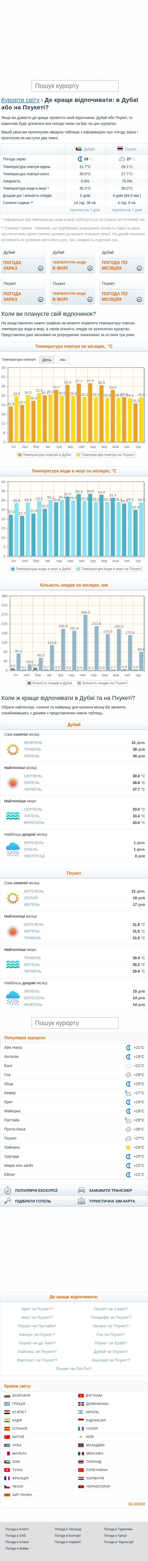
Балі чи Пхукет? (37, 1317)
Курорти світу (20, 100)
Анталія (11, 1056)
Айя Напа (13, 1047)
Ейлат (9, 1174)
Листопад (34, 856)
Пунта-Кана (15, 1129)
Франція (20, 1478)
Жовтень (33, 742)
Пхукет (127, 149)
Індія (17, 1420)
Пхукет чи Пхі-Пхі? (74, 1368)
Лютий (31, 898)
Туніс (17, 1470)
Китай (18, 1437)
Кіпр (90, 1437)
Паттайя (11, 1120)
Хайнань (12, 1147)
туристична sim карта (112, 1201)
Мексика (94, 1453)
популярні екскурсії (36, 1190)
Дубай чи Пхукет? (111, 1351)
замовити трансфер (110, 1190)
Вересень (34, 823)
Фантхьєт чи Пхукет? (37, 1360)
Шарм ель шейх (18, 1165)
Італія (92, 1429)
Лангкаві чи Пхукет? (110, 1360)
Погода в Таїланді (68, 1529)
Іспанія (19, 1429)
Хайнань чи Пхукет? (37, 1351)
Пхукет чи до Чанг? (37, 1343)
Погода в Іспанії (17, 1542)
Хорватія (95, 1478)
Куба (17, 1445)
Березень (34, 843)
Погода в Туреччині (118, 1529)
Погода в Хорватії (68, 1542)
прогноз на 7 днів (85, 210)
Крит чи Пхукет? (37, 1309)
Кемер (10, 1093)
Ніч (63, 359)
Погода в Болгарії (68, 1536)
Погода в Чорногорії (119, 1542)
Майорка (12, 1111)
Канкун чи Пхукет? (37, 1334)
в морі (69, 265)
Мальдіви (95, 1445)
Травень (32, 749)
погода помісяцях (114, 265)
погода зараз (12, 265)
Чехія (17, 1486)
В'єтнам (94, 1395)
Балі (8, 1066)
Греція (18, 1404)
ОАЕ (16, 1462)
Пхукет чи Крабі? (110, 1343)
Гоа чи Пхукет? (111, 1334)
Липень (31, 756)
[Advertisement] (74, 40)
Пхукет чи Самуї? (111, 1309)
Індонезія (96, 1420)
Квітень (32, 904)
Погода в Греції (115, 1536)
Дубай (85, 149)
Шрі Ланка (22, 1495)
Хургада (11, 1156)
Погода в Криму (17, 1548)
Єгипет (19, 1412)
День (46, 359)
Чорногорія (98, 1486)
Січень (31, 849)
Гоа (7, 1075)
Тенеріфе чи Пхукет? (111, 1317)
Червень (33, 789)
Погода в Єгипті (17, 1529)
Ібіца (8, 1084)
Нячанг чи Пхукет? (111, 1326)
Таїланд (93, 1462)
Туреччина (97, 1470)
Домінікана (97, 1404)
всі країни (137, 1503)
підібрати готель (33, 1201)
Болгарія (21, 1395)
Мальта (19, 1453)
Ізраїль (92, 1412)
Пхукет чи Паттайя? (37, 1326)
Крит (8, 1102)
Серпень (33, 776)
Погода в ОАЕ (15, 1536)
